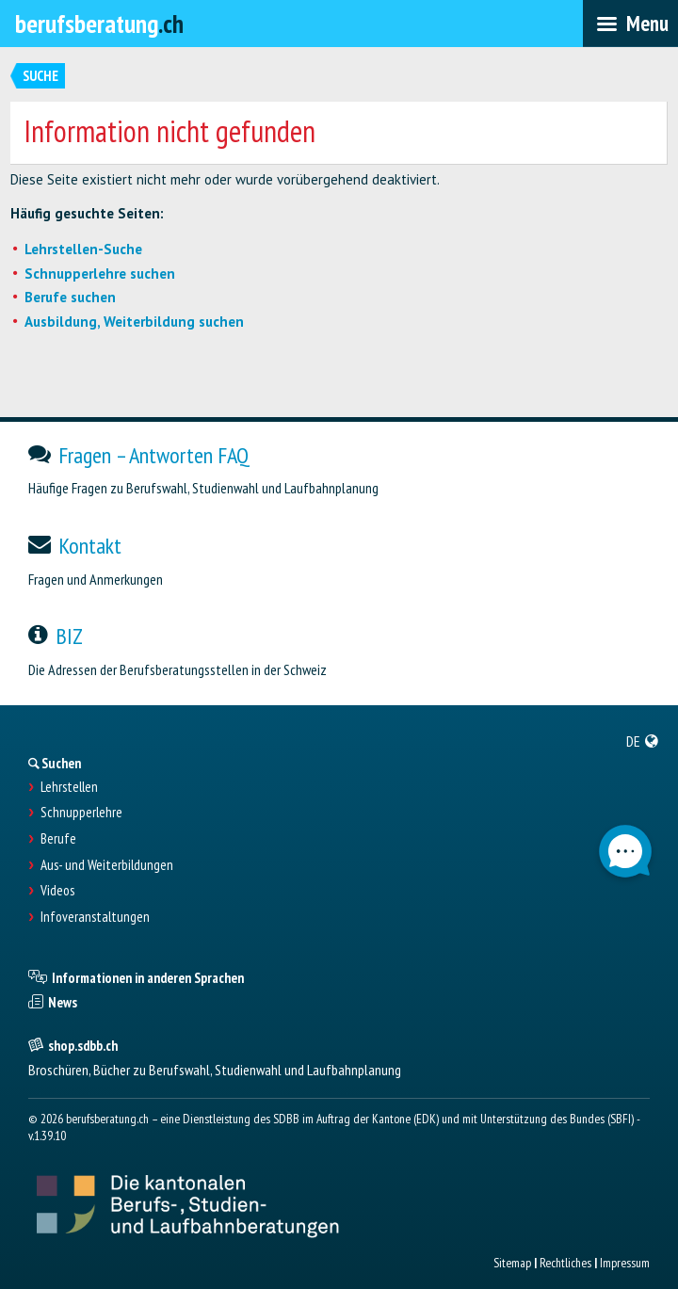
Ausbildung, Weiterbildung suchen (134, 321)
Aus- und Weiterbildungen (106, 865)
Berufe (58, 838)
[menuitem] (642, 741)
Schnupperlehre (81, 812)
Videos (57, 890)
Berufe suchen (70, 297)
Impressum (625, 1262)
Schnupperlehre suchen (99, 273)
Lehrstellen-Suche (83, 249)
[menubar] (630, 23)
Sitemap (512, 1262)
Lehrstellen (69, 787)
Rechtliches (565, 1262)
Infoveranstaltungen (95, 917)
